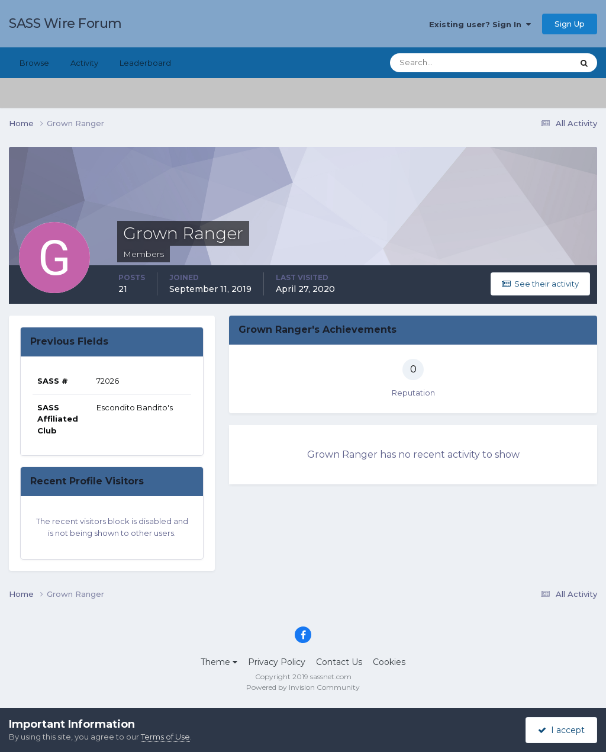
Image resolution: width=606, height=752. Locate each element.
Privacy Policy (276, 662)
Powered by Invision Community (303, 687)
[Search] (443, 62)
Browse (34, 63)
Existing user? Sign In (480, 24)
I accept (561, 730)
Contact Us (339, 662)
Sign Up (570, 23)
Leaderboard (145, 63)
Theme (219, 662)
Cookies (389, 662)
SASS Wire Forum (65, 23)
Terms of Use (165, 736)
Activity (84, 63)
